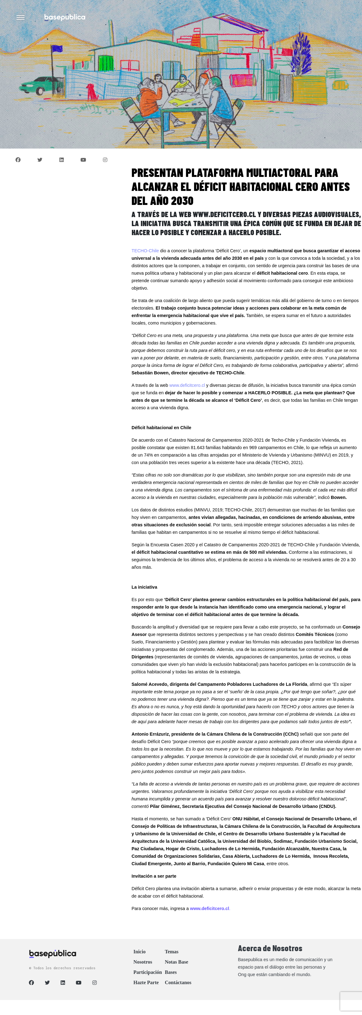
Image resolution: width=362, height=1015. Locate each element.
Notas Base (176, 962)
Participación (147, 972)
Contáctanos (178, 982)
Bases (171, 972)
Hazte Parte (146, 982)
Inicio (139, 951)
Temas (172, 951)
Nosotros (142, 962)
